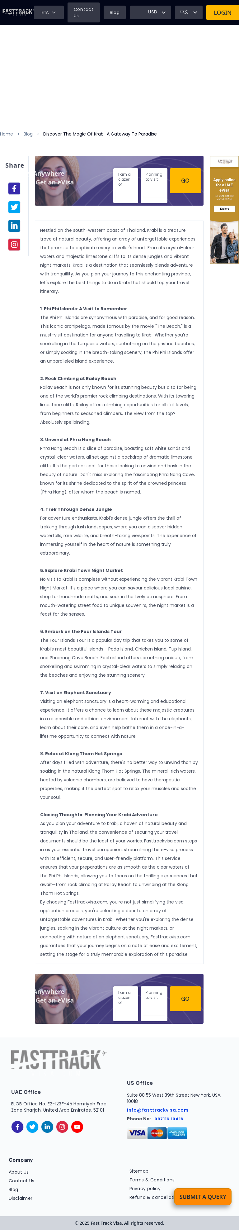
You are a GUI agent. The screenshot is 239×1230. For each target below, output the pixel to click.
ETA (48, 12)
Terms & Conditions (152, 1180)
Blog (115, 12)
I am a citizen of (124, 179)
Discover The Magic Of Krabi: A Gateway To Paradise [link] (100, 134)
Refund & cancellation (154, 1197)
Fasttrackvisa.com (87, 902)
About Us (19, 1172)
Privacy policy (145, 1188)
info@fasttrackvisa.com (157, 1110)
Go (185, 180)
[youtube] (77, 1127)
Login (223, 12)
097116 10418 (168, 1119)
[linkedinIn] (14, 226)
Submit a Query (203, 1196)
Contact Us (84, 12)
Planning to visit (154, 177)
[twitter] (32, 1127)
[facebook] (14, 188)
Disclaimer (21, 1198)
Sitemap (138, 1171)
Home (6, 134)
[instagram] (14, 244)
